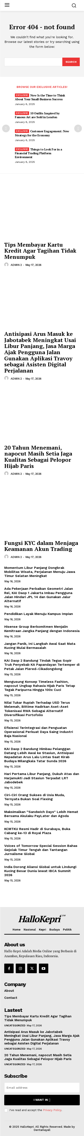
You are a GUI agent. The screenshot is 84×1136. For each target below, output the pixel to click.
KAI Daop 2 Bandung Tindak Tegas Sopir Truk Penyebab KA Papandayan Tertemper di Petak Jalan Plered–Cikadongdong (42, 664)
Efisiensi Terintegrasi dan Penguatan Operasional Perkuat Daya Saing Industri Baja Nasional (38, 732)
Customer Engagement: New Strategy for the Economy (42, 133)
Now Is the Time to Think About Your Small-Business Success (40, 97)
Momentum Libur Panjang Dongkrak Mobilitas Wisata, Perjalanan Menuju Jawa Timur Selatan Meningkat (39, 572)
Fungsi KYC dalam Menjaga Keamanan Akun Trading (41, 546)
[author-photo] (7, 264)
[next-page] (78, 128)
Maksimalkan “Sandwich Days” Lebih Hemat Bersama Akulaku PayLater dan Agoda (41, 814)
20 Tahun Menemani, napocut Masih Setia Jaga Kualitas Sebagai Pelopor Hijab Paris (38, 456)
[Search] (71, 62)
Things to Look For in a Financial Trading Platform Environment (38, 153)
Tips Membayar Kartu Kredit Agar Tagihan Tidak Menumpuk (40, 250)
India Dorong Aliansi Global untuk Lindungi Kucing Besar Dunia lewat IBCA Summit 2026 (40, 871)
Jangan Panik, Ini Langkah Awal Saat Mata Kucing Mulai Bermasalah (39, 646)
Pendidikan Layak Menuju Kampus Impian (38, 614)
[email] (42, 1087)
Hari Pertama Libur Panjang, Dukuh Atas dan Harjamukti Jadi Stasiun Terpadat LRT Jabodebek (41, 778)
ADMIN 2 (16, 265)
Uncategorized (15, 1025)
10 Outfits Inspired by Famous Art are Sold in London (37, 115)
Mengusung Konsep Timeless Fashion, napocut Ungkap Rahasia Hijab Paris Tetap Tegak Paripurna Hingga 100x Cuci (39, 686)
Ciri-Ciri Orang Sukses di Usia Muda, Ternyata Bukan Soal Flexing (34, 797)
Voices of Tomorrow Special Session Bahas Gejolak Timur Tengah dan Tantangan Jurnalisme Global (40, 850)
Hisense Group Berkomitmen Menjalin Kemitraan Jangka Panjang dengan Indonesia (42, 629)
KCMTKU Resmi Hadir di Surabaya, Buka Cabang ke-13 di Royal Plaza (37, 831)
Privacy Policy (52, 1110)
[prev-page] (6, 128)
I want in (42, 1100)
